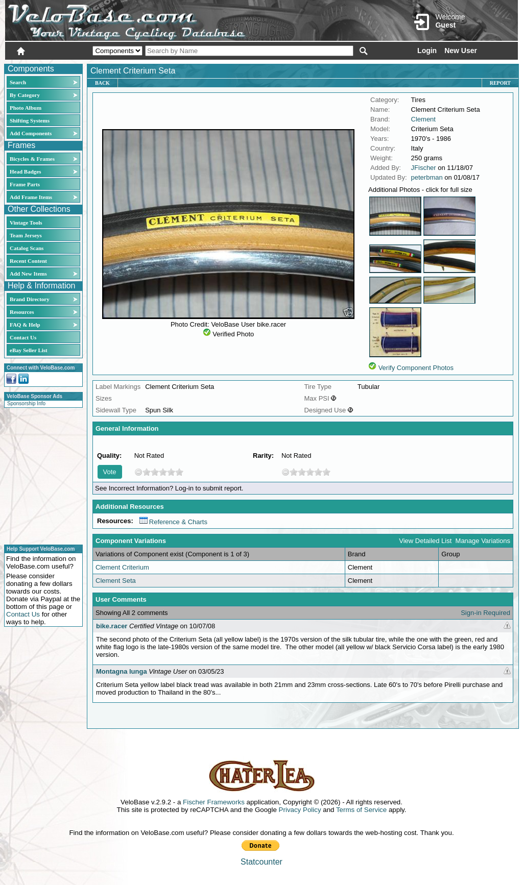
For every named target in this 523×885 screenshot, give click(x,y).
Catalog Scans (26, 248)
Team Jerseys (26, 235)
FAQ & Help (25, 325)
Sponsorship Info (26, 403)
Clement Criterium (122, 567)
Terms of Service (361, 810)
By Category (25, 95)
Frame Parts (25, 184)
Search (18, 82)
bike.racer (111, 626)
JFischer (423, 167)
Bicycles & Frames (33, 159)
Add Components (31, 133)
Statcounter (261, 861)
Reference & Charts (173, 522)
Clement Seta (116, 580)
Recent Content (28, 261)
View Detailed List (425, 541)
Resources (22, 312)
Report (500, 83)
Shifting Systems (30, 120)
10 (179, 472)
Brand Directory (30, 299)
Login (427, 50)
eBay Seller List (28, 350)
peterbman (427, 177)
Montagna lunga (121, 671)
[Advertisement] (40, 474)
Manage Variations (483, 541)
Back (102, 83)
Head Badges (25, 171)
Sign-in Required (485, 613)
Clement (423, 119)
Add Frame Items (31, 197)
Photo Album (25, 108)
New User (460, 50)
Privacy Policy (300, 810)
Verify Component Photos (416, 368)
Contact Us (23, 337)
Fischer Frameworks (214, 802)
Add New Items (28, 274)
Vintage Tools (26, 222)
